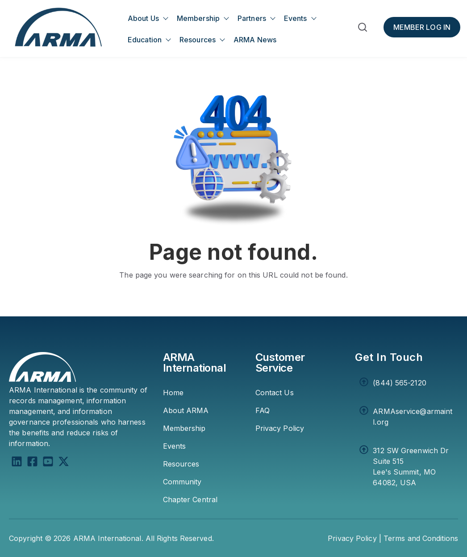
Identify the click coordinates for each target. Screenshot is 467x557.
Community (182, 481)
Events (295, 18)
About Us (143, 18)
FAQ (262, 410)
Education (145, 39)
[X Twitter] (63, 463)
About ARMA (186, 410)
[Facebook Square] (32, 463)
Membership (198, 18)
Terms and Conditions (421, 538)
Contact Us (274, 392)
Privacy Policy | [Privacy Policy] (354, 538)
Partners (252, 18)
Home (173, 392)
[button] (362, 29)
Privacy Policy (279, 428)
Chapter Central (190, 499)
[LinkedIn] (16, 463)
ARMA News (255, 39)
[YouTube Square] (48, 463)
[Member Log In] (422, 27)
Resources (197, 39)
